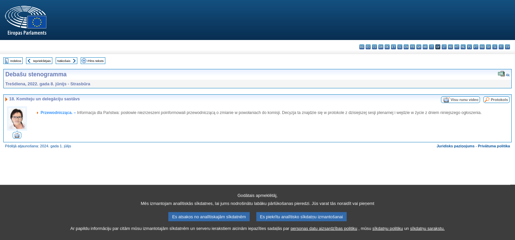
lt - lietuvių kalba (444, 46)
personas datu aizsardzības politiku (324, 232)
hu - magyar (450, 46)
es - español (368, 46)
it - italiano (431, 46)
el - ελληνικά (399, 46)
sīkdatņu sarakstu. (427, 232)
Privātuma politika (494, 146)
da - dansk (380, 46)
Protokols (499, 100)
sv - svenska (507, 46)
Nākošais (63, 61)
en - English (406, 46)
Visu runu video (465, 100)
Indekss (15, 61)
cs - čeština (374, 46)
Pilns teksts (96, 61)
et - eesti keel (393, 46)
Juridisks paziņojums (456, 146)
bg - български (361, 46)
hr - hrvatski (425, 46)
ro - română (482, 46)
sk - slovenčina (488, 46)
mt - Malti (456, 46)
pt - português (475, 46)
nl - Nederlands (463, 46)
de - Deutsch (387, 46)
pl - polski (469, 46)
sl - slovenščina (494, 46)
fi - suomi (501, 46)
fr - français (412, 46)
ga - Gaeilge (418, 46)
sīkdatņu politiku (387, 232)
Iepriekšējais (42, 61)
